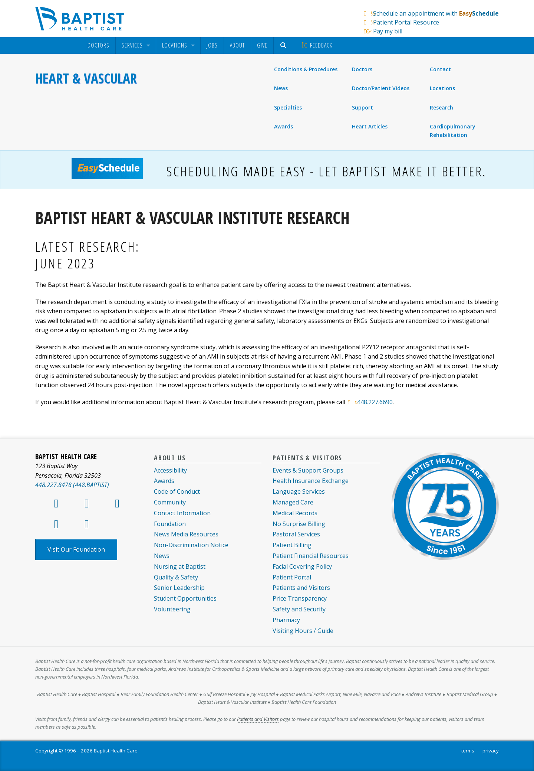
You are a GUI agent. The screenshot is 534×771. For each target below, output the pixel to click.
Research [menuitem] (441, 107)
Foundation (170, 524)
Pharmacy (286, 620)
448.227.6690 (375, 402)
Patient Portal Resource (406, 22)
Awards (283, 126)
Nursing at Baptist (179, 566)
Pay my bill (387, 31)
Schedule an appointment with (436, 13)
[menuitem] (98, 45)
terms (467, 750)
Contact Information (182, 513)
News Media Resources (186, 534)
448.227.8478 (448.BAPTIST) (72, 485)
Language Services (299, 491)
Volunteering (172, 609)
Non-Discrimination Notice (191, 545)
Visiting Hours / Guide (303, 631)
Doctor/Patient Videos (380, 88)
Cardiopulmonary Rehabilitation (452, 130)
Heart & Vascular (86, 78)
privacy (490, 750)
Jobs (212, 45)
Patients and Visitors (301, 588)
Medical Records (295, 513)
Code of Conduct (177, 491)
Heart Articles (370, 126)
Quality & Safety (176, 577)
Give (262, 45)
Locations (174, 45)
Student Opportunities (185, 598)
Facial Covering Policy (302, 566)
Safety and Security (299, 609)
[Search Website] (284, 45)
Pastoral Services (296, 534)
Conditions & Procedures (305, 69)
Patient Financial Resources (311, 556)
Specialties (288, 107)
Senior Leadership (179, 588)
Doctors (98, 45)
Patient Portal (292, 577)
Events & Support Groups (308, 470)
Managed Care (293, 502)
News (281, 88)
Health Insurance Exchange (311, 481)
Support (362, 107)
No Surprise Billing (299, 524)
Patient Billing (292, 545)
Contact (440, 69)
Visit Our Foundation (76, 549)
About (237, 45)
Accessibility (170, 470)
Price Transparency (300, 598)
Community (170, 502)
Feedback (316, 45)
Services (132, 45)
